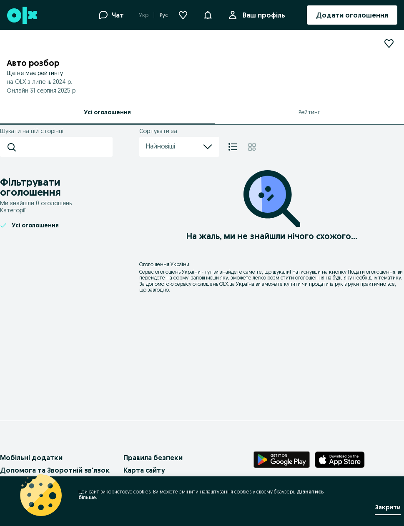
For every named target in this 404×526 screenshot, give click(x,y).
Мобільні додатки (31, 457)
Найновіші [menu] (179, 147)
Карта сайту (144, 470)
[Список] (233, 147)
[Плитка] (252, 147)
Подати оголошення (371, 272)
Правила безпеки (153, 457)
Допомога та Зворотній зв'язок (55, 470)
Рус (164, 15)
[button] (208, 14)
